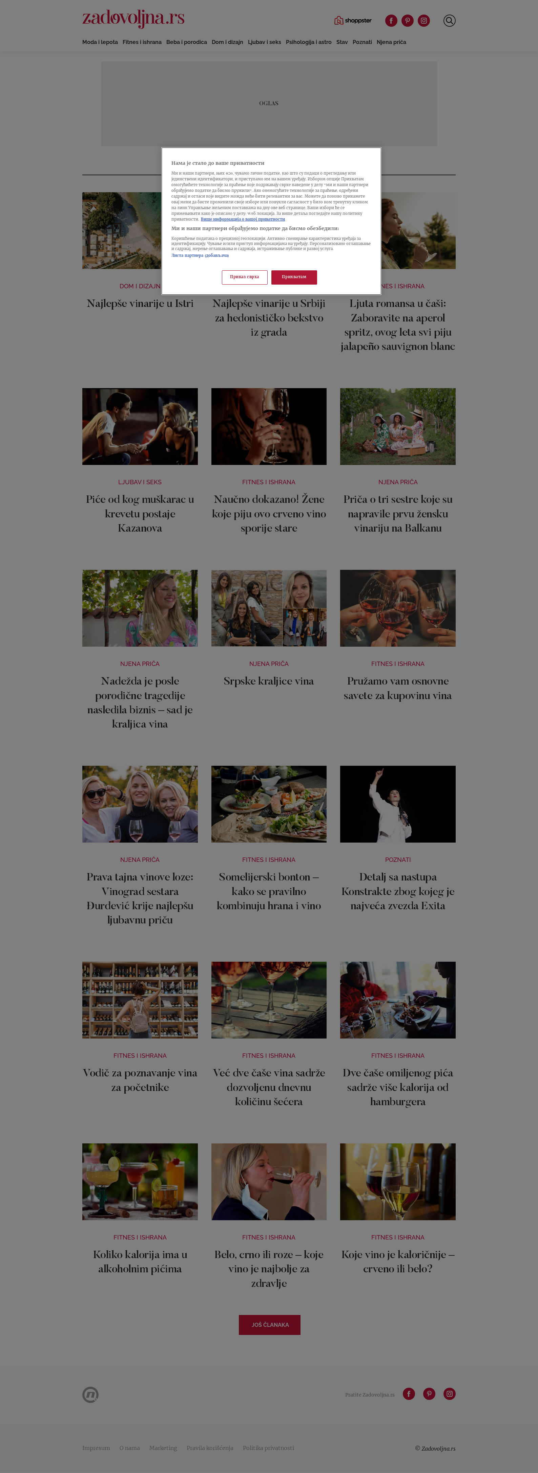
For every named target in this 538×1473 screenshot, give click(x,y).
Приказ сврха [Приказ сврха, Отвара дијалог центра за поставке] (244, 277)
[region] (271, 221)
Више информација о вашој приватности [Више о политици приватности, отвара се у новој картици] (243, 220)
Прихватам (294, 277)
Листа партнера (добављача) (200, 256)
